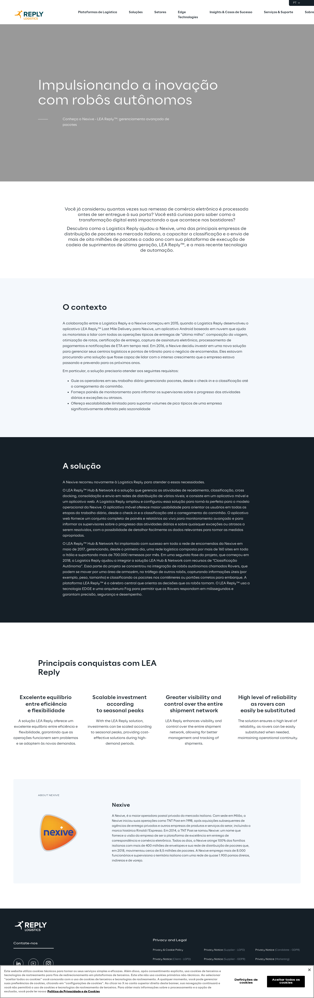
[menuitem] (97, 12)
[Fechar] (309, 969)
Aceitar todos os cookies (286, 981)
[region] (157, 981)
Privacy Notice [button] (172, 959)
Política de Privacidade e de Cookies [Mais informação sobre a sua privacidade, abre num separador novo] (73, 991)
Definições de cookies (246, 981)
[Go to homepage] (33, 15)
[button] (33, 943)
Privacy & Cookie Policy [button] (168, 950)
